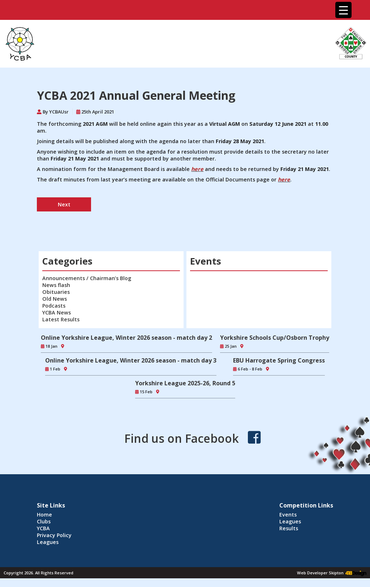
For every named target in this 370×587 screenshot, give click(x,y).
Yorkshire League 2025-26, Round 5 (185, 383)
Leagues (48, 542)
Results (288, 528)
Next (64, 204)
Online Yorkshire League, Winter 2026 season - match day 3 (130, 360)
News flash (56, 285)
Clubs (44, 521)
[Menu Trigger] (343, 10)
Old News (54, 298)
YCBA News (56, 312)
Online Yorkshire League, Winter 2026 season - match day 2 (126, 338)
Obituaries (56, 291)
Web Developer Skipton (320, 572)
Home (44, 514)
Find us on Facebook (181, 438)
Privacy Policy (54, 535)
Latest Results (60, 319)
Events (288, 514)
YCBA (43, 528)
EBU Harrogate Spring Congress (279, 360)
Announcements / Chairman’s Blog (86, 278)
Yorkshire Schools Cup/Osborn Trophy (274, 338)
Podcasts (53, 305)
